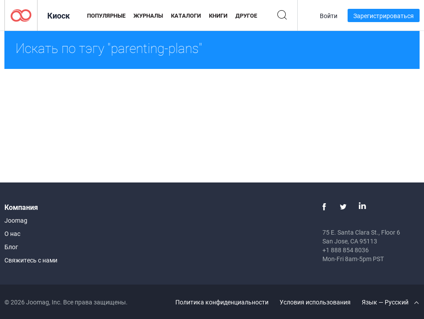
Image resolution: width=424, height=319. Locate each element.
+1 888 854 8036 (345, 250)
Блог (11, 247)
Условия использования (315, 302)
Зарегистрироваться (383, 15)
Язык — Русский (390, 302)
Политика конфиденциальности (222, 302)
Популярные (106, 15)
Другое (246, 15)
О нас (12, 233)
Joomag (15, 220)
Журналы (148, 15)
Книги (218, 15)
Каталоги (186, 15)
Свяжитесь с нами (30, 260)
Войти (328, 15)
